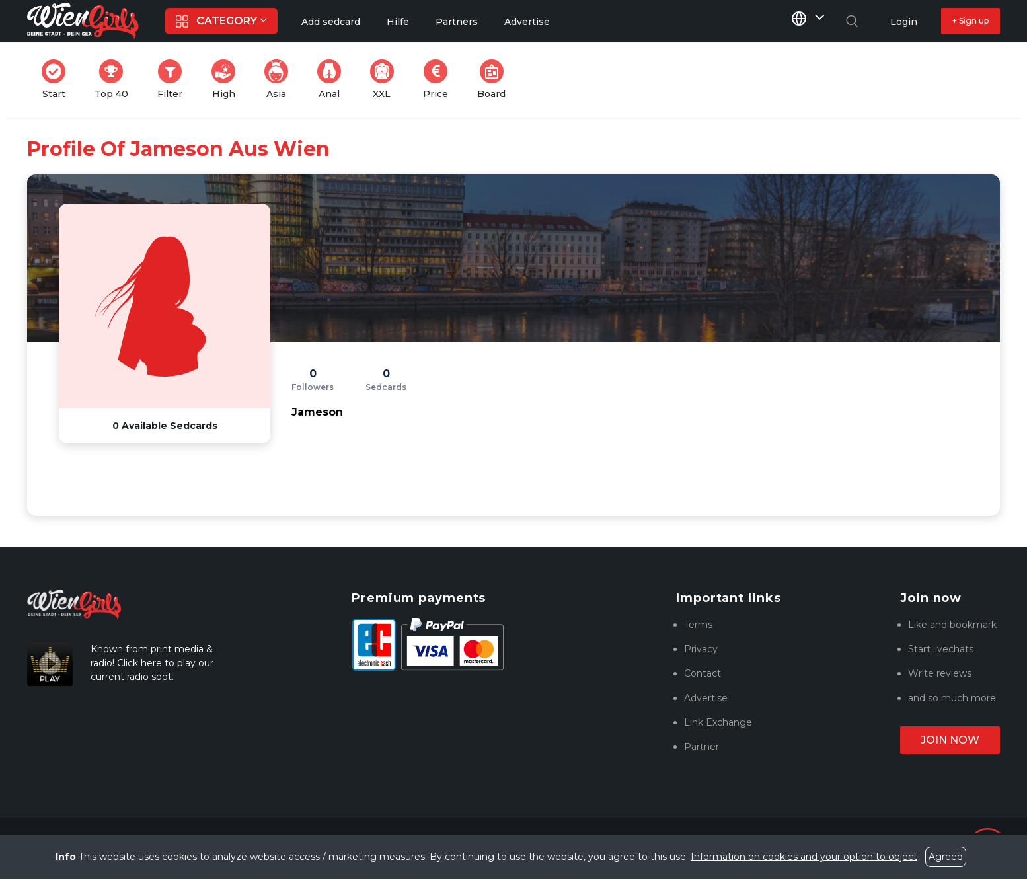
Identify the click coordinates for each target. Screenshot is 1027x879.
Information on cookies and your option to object (804, 856)
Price (439, 79)
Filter (173, 79)
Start (57, 79)
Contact (702, 673)
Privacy (701, 649)
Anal (333, 79)
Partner (701, 747)
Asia (280, 79)
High (227, 79)
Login (903, 22)
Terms (698, 625)
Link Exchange (718, 722)
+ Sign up (970, 21)
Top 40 (115, 79)
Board (495, 79)
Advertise (706, 698)
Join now (950, 740)
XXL (385, 79)
